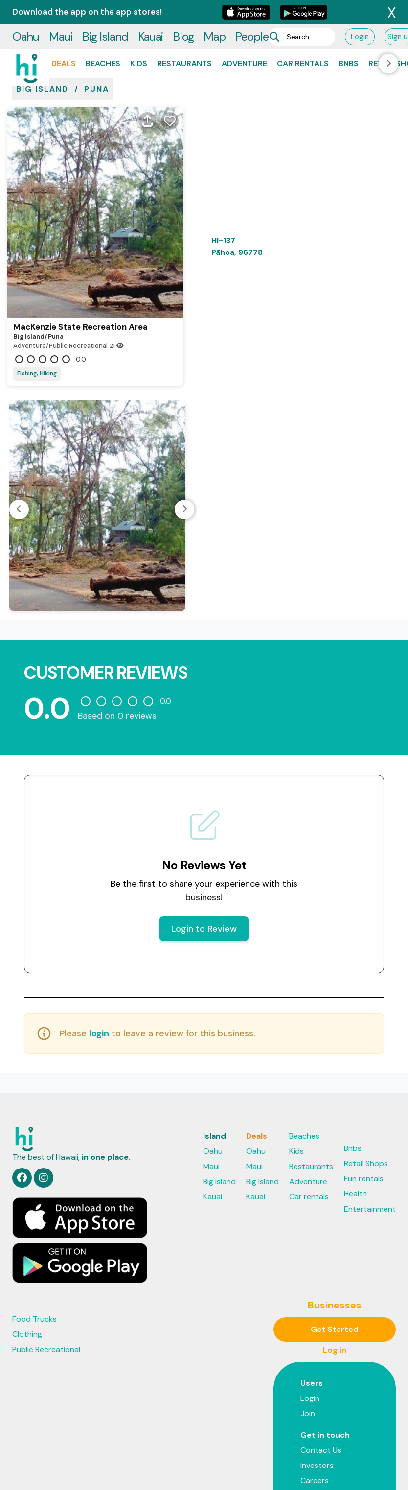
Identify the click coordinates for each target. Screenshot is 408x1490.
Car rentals (303, 39)
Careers (314, 1417)
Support (297, 1469)
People (252, 12)
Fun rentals (364, 1115)
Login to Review (204, 865)
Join (307, 1350)
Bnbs (349, 39)
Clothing (27, 1270)
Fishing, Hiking (37, 310)
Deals (63, 39)
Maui (60, 12)
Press (310, 1432)
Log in (334, 1286)
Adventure (244, 39)
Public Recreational (46, 1286)
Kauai (150, 12)
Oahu (25, 12)
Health (355, 1130)
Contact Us (320, 1386)
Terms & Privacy (247, 1469)
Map (215, 12)
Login (360, 12)
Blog (183, 12)
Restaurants (184, 39)
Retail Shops (366, 1100)
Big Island (105, 12)
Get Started (335, 1266)
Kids (138, 39)
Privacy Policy (188, 1469)
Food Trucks (34, 1255)
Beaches (103, 39)
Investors (317, 1402)
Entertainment (370, 1145)
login (99, 970)
